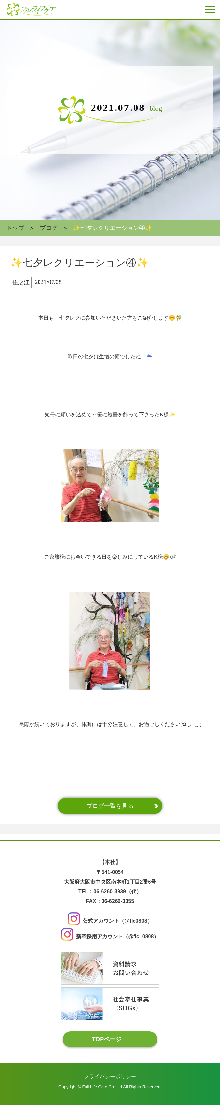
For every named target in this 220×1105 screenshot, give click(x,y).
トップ (15, 228)
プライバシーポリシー (110, 1076)
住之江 (21, 282)
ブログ (48, 228)
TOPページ (107, 1039)
